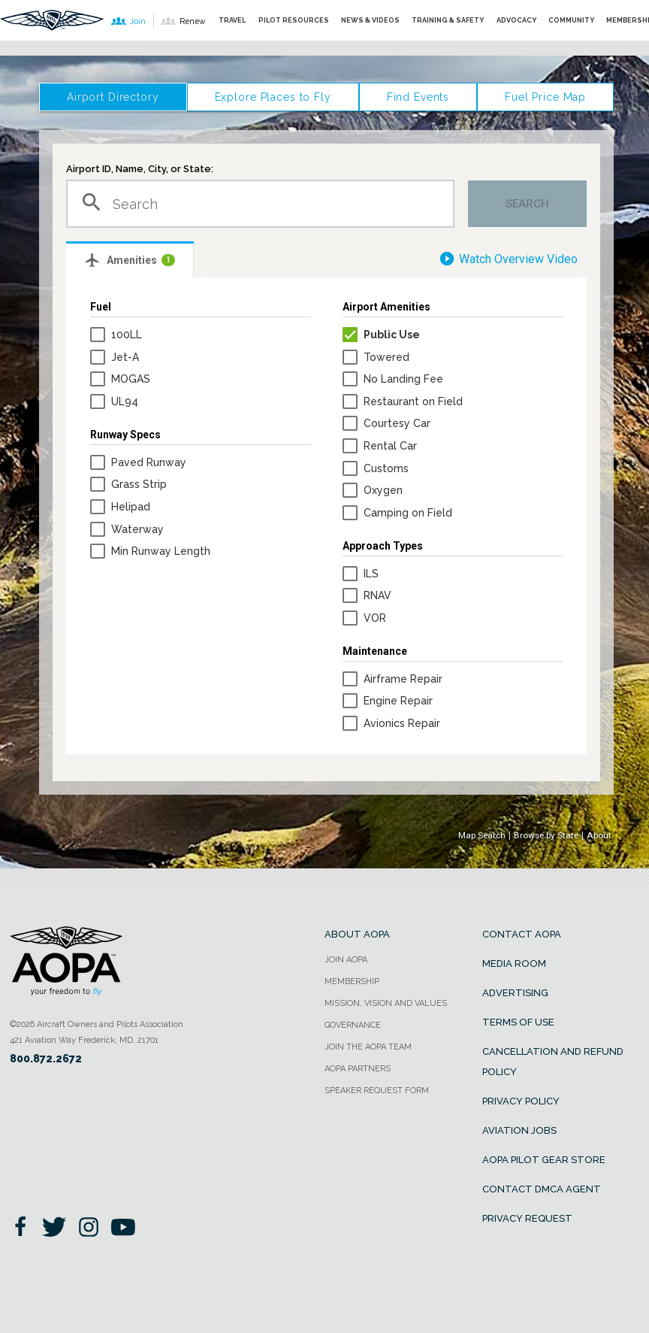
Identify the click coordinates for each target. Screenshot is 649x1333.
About (599, 835)
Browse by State (546, 835)
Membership (351, 981)
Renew (183, 21)
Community (571, 20)
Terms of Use (518, 1022)
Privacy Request (527, 1218)
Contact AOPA (521, 934)
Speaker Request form (376, 1090)
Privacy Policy (521, 1101)
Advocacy (516, 20)
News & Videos (370, 20)
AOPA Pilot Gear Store (543, 1159)
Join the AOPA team (368, 1047)
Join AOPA (345, 960)
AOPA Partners (357, 1069)
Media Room (514, 963)
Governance (352, 1025)
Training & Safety (448, 20)
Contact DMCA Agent (541, 1189)
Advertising (515, 992)
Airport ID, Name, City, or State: (139, 169)
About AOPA (357, 934)
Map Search (482, 835)
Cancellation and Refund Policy (552, 1061)
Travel (232, 20)
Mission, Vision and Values (385, 1003)
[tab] (130, 259)
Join (128, 21)
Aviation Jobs (519, 1130)
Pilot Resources (293, 20)
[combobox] (260, 204)
